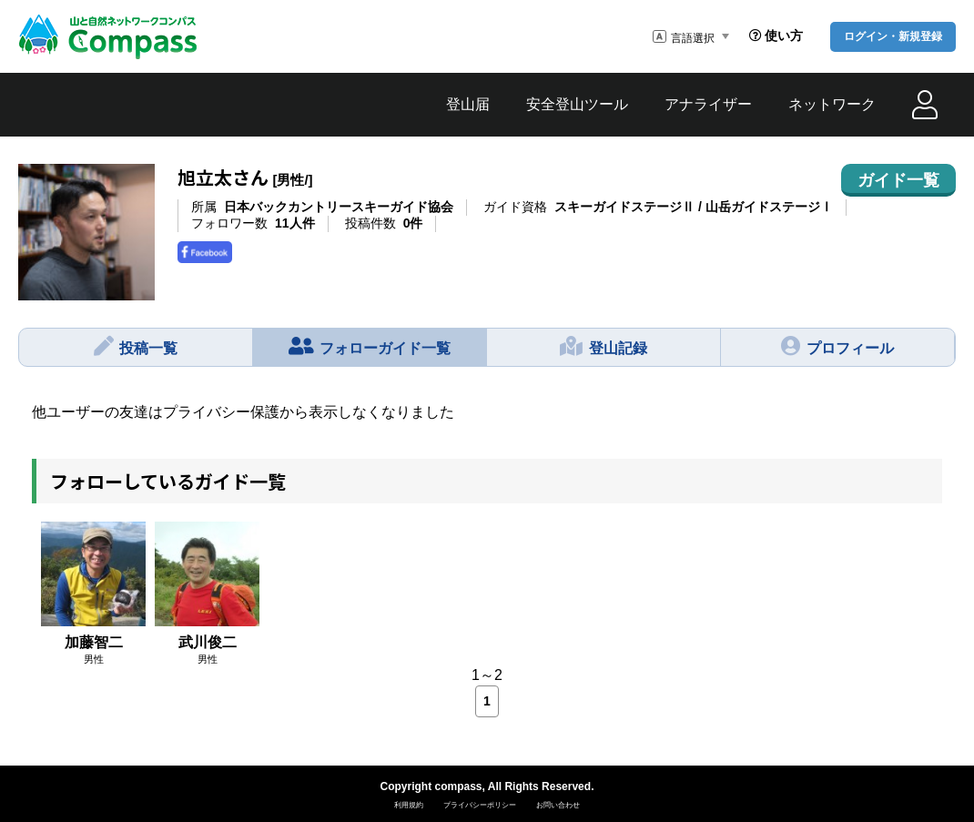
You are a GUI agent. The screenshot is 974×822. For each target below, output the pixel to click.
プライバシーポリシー (479, 805)
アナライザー (708, 104)
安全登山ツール (577, 104)
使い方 (776, 35)
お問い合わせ (558, 805)
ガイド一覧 (898, 180)
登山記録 (603, 346)
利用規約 (408, 805)
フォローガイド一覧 (370, 346)
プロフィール (837, 346)
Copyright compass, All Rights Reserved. (487, 786)
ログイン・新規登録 (893, 36)
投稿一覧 (136, 346)
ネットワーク (832, 104)
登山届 (468, 104)
